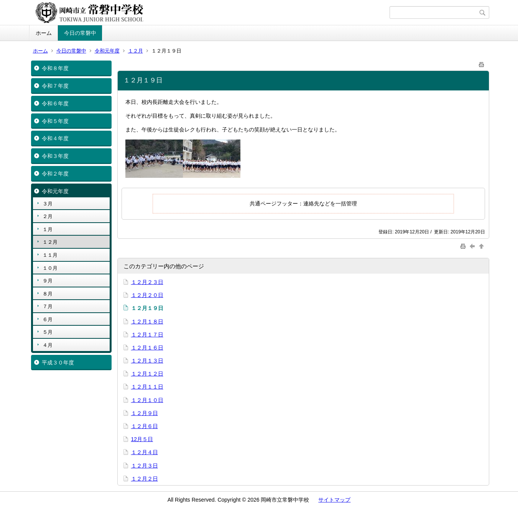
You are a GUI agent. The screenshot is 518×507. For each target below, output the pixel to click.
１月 (48, 229)
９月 (48, 281)
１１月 (50, 255)
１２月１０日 (147, 400)
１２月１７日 (147, 334)
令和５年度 (55, 121)
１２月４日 (144, 452)
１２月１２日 (147, 374)
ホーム (44, 33)
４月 (48, 345)
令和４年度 (55, 138)
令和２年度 (55, 174)
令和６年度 (55, 103)
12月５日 (142, 439)
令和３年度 (55, 156)
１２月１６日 (147, 348)
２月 (48, 216)
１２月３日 (144, 466)
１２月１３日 (147, 361)
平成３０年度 (58, 362)
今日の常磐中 (80, 33)
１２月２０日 (147, 295)
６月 (48, 319)
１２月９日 (144, 413)
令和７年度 (55, 86)
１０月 (50, 268)
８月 (48, 294)
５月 (48, 332)
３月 (48, 204)
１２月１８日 (147, 321)
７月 (48, 306)
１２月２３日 (147, 282)
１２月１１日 (147, 387)
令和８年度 (55, 68)
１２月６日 (144, 426)
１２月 (135, 51)
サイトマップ (334, 500)
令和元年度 (107, 51)
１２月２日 (144, 479)
